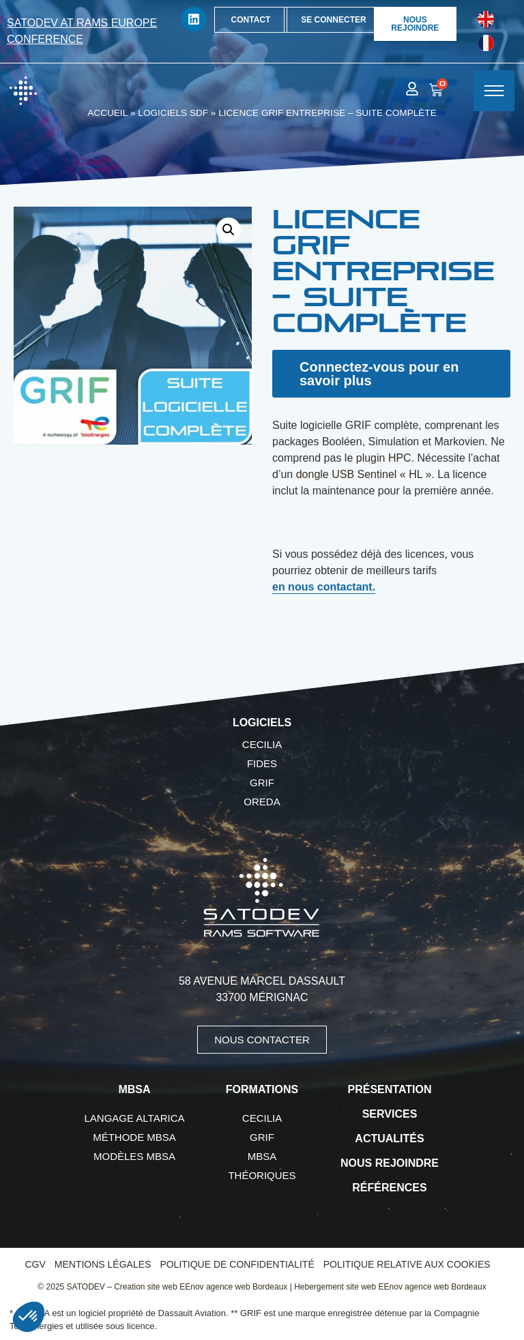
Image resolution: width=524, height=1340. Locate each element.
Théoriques (261, 1175)
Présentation (390, 1089)
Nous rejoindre (389, 1163)
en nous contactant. (323, 587)
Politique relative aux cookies (407, 1264)
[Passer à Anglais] (486, 19)
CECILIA (262, 744)
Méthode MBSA (134, 1137)
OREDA (262, 801)
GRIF (262, 782)
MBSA (262, 1156)
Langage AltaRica (135, 1118)
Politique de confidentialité (237, 1264)
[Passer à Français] (486, 43)
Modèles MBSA (134, 1156)
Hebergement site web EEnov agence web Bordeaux (390, 1287)
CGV (35, 1264)
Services (390, 1114)
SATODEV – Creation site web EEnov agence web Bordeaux (177, 1287)
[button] (228, 230)
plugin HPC (383, 458)
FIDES (262, 763)
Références (389, 1187)
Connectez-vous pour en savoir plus (379, 373)
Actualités (389, 1138)
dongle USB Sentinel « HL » (364, 474)
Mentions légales (103, 1264)
